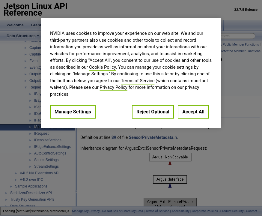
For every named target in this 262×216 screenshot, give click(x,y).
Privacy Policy (113, 87)
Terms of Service (137, 80)
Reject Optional (152, 112)
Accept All (193, 112)
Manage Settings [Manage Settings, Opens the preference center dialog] (73, 112)
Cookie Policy (102, 67)
